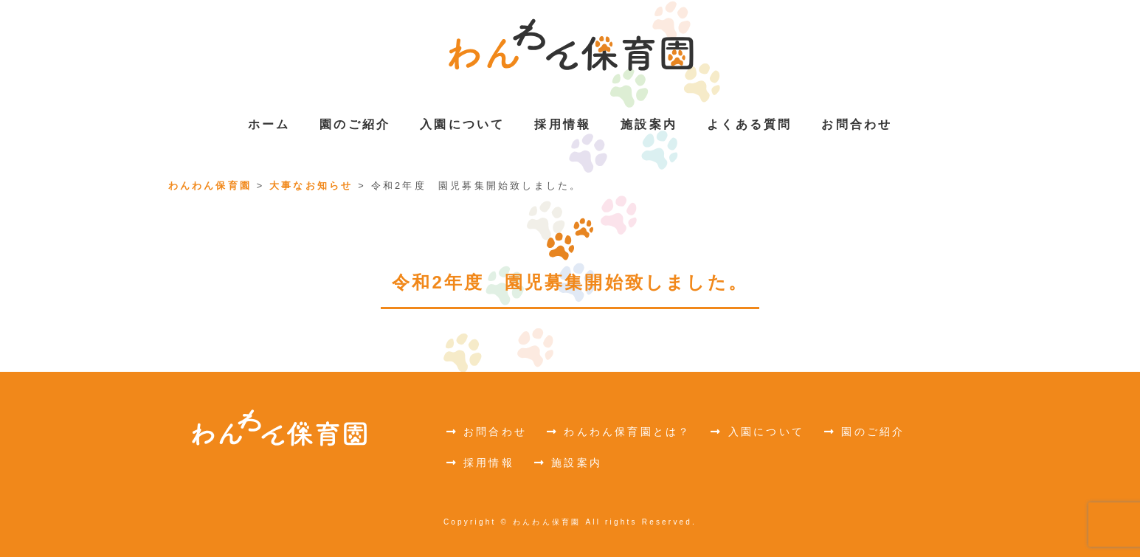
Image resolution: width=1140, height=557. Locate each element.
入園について (757, 431)
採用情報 (480, 462)
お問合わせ (486, 431)
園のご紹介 (864, 431)
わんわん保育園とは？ (619, 431)
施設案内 (568, 462)
